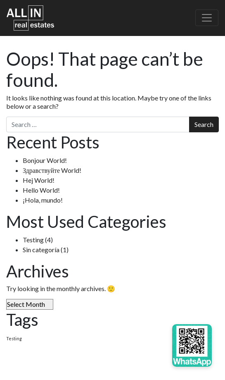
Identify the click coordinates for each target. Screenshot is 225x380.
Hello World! (41, 190)
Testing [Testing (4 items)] (14, 338)
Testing (33, 240)
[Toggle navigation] (206, 18)
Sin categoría (41, 249)
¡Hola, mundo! (43, 200)
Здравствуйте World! (52, 170)
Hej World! (38, 180)
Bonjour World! (45, 160)
